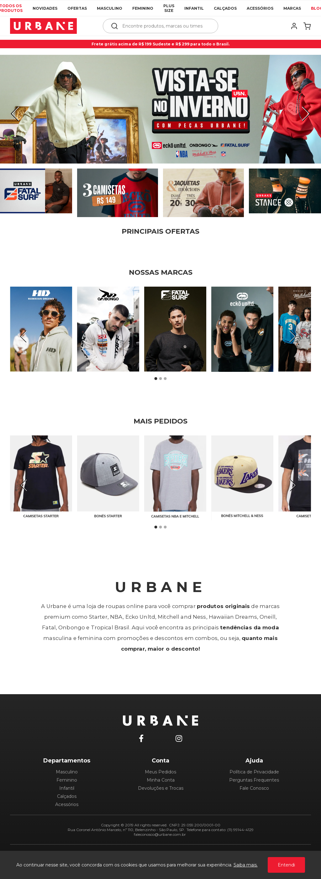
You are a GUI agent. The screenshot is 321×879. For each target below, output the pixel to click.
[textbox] (164, 26)
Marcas (292, 8)
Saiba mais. (246, 865)
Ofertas (77, 8)
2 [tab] (160, 378)
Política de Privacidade (254, 772)
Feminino (142, 8)
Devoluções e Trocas (160, 788)
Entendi (286, 865)
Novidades (45, 8)
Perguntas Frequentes (254, 780)
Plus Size (168, 8)
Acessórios (260, 8)
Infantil (194, 8)
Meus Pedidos (160, 772)
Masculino (109, 8)
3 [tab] (165, 378)
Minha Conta (161, 780)
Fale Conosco (254, 788)
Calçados (225, 8)
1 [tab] (156, 378)
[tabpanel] (160, 109)
